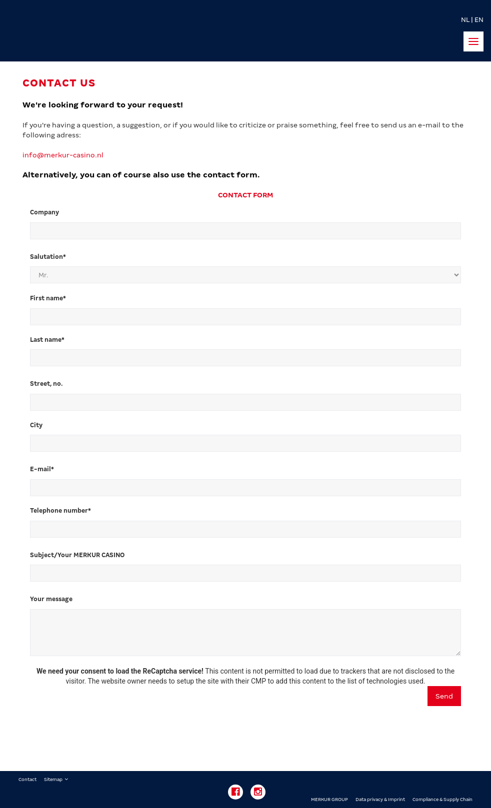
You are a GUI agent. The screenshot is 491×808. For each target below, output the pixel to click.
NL (465, 19)
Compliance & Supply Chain (442, 799)
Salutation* (49, 256)
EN (479, 19)
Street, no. (48, 383)
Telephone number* (61, 510)
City (37, 425)
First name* (49, 298)
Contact (27, 779)
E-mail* (43, 469)
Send (444, 696)
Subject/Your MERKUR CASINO (78, 555)
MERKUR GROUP (329, 799)
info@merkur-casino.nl (63, 155)
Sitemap (53, 779)
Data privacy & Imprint (380, 799)
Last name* (48, 339)
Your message (52, 599)
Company (45, 212)
